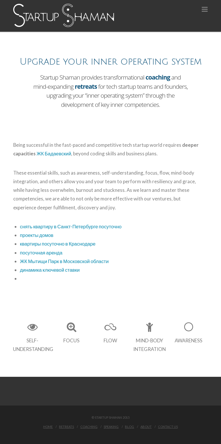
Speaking (111, 426)
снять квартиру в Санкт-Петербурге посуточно (70, 226)
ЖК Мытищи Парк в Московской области (64, 261)
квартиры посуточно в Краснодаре (58, 244)
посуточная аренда (41, 253)
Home (48, 426)
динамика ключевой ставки (50, 270)
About (146, 426)
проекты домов (36, 235)
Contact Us (168, 426)
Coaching (89, 426)
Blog (129, 426)
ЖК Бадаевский (54, 153)
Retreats (66, 426)
